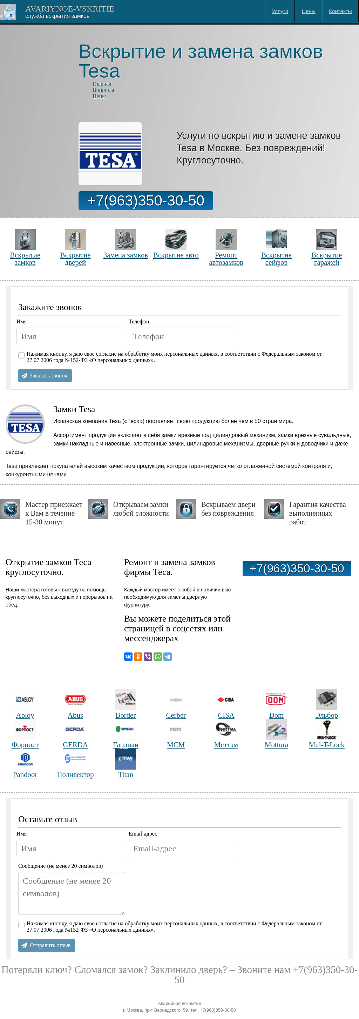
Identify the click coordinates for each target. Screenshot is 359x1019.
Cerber (176, 704)
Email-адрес (143, 834)
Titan (125, 763)
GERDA (75, 734)
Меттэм (226, 734)
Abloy (25, 704)
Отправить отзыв (50, 945)
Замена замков (125, 244)
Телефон (139, 321)
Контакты (340, 11)
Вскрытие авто (176, 244)
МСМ (176, 734)
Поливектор (75, 763)
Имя (21, 321)
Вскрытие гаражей (326, 247)
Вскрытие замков (25, 247)
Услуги (280, 11)
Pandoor (25, 763)
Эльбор (326, 704)
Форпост (25, 734)
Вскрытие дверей (75, 247)
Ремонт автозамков (226, 247)
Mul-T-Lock (327, 734)
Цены (309, 11)
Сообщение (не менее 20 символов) (60, 866)
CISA (226, 704)
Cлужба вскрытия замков (57, 16)
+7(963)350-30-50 (145, 200)
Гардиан (125, 734)
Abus (75, 704)
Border (125, 704)
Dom (276, 704)
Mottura (276, 734)
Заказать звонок (48, 375)
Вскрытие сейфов (276, 247)
